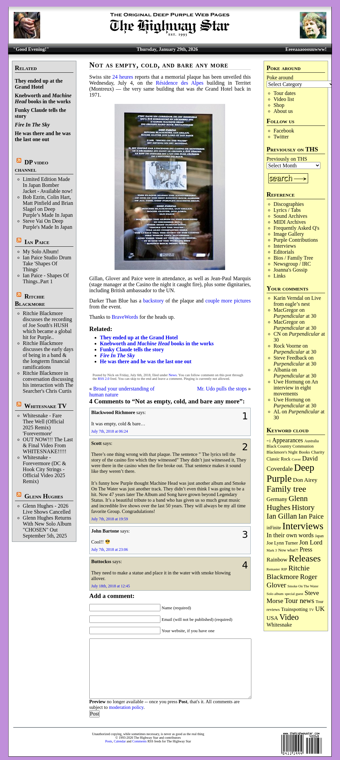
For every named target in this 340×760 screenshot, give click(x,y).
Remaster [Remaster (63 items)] (273, 569)
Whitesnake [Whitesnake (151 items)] (279, 625)
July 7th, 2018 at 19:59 (109, 519)
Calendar (120, 741)
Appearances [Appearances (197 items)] (287, 440)
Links (280, 276)
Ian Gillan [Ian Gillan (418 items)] (282, 516)
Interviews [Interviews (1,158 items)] (302, 526)
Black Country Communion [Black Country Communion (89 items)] (290, 446)
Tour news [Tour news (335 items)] (299, 601)
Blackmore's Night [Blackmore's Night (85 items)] (282, 452)
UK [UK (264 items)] (320, 608)
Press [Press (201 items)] (305, 549)
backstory (153, 300)
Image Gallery (289, 234)
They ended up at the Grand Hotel (39, 84)
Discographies (289, 204)
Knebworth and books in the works (43, 98)
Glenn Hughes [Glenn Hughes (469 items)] (287, 503)
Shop (279, 105)
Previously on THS (287, 159)
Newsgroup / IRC (292, 264)
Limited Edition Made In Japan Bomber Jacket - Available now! (48, 185)
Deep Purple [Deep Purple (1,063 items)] (290, 473)
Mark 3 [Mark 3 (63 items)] (272, 550)
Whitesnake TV (45, 405)
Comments (139, 741)
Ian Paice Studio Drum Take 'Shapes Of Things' (47, 263)
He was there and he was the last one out (43, 136)
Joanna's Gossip (290, 270)
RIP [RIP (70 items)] (284, 569)
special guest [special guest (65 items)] (294, 594)
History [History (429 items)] (303, 507)
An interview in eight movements (296, 387)
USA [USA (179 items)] (272, 618)
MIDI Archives (290, 222)
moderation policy (126, 707)
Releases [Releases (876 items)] (305, 558)
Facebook (284, 130)
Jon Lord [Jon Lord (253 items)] (310, 542)
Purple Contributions (296, 240)
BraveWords (125, 317)
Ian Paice (36, 241)
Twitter (281, 136)
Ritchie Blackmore (30, 300)
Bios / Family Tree (293, 258)
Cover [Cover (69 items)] (296, 459)
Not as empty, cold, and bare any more (158, 65)
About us (283, 111)
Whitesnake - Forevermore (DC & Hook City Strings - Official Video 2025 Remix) (44, 469)
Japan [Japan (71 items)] (319, 536)
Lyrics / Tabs (287, 210)
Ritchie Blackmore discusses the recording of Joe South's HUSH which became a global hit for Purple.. (47, 325)
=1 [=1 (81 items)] (269, 441)
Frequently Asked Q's (296, 228)
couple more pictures (228, 300)
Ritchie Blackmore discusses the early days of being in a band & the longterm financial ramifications (48, 355)
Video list (284, 99)
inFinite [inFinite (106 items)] (274, 527)
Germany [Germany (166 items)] (277, 499)
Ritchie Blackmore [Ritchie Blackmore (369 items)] (288, 572)
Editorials (284, 252)
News (173, 375)
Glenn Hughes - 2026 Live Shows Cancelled (47, 509)
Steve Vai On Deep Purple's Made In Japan (47, 224)
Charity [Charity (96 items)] (317, 452)
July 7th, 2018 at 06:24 (109, 431)
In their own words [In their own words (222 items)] (290, 535)
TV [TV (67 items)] (311, 610)
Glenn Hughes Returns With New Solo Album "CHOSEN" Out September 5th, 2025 (47, 527)
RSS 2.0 (103, 378)
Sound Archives (290, 216)
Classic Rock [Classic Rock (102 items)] (279, 459)
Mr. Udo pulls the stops (222, 388)
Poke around (280, 77)
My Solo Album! (41, 251)
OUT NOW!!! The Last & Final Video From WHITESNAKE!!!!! (48, 445)
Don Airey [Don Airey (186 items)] (305, 479)
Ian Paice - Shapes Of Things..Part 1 (46, 278)
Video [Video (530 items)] (289, 617)
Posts (108, 741)
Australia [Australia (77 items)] (311, 441)
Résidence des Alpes (180, 83)
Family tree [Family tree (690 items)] (286, 489)
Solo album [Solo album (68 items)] (275, 594)
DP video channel (31, 166)
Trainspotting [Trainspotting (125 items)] (294, 609)
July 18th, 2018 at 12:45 (110, 586)
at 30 (295, 316)
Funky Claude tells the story (132, 349)
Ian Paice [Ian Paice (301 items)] (310, 516)
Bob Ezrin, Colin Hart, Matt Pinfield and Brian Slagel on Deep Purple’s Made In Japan (48, 206)
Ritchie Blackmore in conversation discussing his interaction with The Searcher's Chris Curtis (48, 382)
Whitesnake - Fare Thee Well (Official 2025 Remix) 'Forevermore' (43, 424)
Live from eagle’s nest (297, 301)
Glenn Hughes (43, 496)
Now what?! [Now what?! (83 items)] (288, 550)
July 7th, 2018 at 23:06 (109, 549)
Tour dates (285, 93)
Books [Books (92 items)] (304, 452)
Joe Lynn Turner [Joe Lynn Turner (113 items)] (282, 543)
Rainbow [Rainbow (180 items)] (277, 559)
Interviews (285, 246)
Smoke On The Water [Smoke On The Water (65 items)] (303, 586)
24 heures (122, 77)
